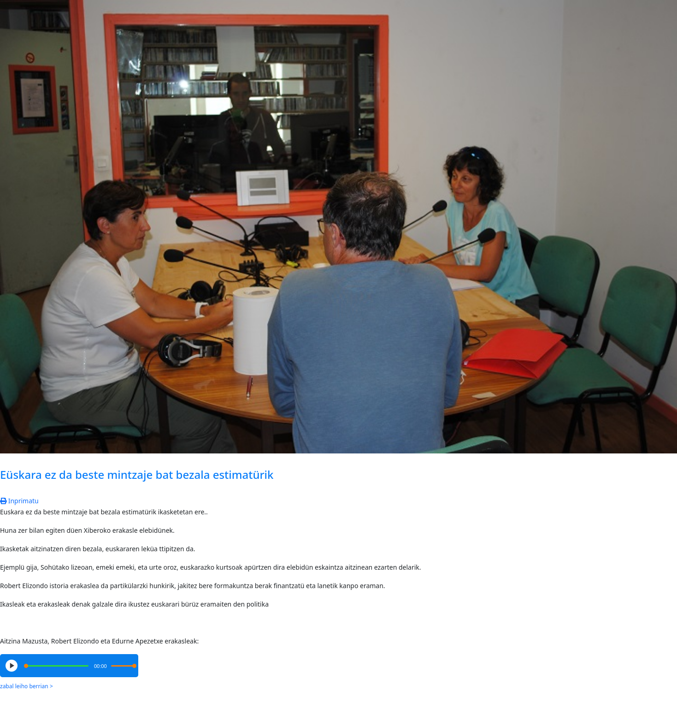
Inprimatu (19, 500)
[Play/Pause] (12, 666)
